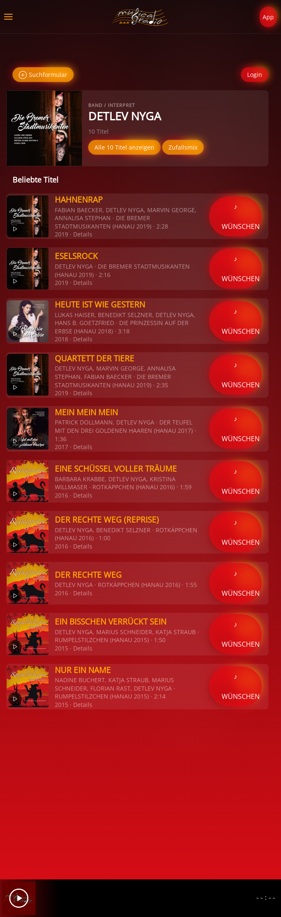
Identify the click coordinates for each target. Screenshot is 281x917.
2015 (61, 648)
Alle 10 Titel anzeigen (124, 147)
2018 (61, 339)
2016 (61, 495)
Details (82, 234)
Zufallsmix (183, 147)
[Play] (19, 898)
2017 (61, 447)
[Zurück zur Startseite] (140, 16)
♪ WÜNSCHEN (241, 216)
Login (254, 75)
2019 (61, 234)
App (268, 17)
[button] (8, 16)
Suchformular (43, 75)
